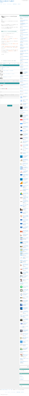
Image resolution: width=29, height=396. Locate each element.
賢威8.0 (15, 60)
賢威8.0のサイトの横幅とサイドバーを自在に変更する (8, 70)
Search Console (5, 60)
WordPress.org (21, 379)
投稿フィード (21, 376)
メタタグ (12, 60)
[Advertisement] (14, 9)
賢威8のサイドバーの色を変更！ (6, 67)
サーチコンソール (9, 60)
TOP (5, 389)
